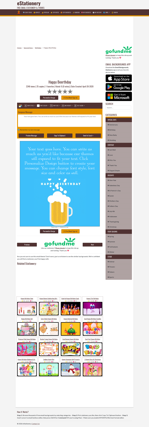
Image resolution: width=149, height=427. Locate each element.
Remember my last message (29, 130)
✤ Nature (111, 272)
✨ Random (76, 12)
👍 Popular (45, 12)
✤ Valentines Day (114, 185)
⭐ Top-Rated (55, 12)
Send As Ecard (87, 135)
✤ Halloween (112, 216)
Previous (27, 244)
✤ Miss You (112, 160)
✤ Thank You (112, 165)
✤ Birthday (111, 130)
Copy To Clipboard (59, 135)
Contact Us (36, 424)
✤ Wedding (112, 140)
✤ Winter (111, 252)
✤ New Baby (112, 135)
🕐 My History (97, 12)
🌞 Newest (37, 12)
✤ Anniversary (113, 125)
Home (19, 48)
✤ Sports (111, 277)
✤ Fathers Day (113, 206)
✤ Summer (111, 242)
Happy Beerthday (50, 48)
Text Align (78, 105)
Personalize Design (49, 97)
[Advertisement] (94, 4)
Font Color (42, 105)
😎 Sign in (115, 12)
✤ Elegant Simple (114, 170)
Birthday (38, 48)
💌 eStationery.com (63, 227)
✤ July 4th (111, 211)
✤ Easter (111, 196)
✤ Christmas (112, 227)
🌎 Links (106, 12)
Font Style (29, 105)
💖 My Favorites (86, 12)
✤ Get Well (112, 150)
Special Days (28, 48)
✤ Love (110, 155)
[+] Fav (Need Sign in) (70, 97)
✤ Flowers (111, 267)
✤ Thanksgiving (113, 222)
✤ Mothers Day (113, 201)
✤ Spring (111, 236)
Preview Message (31, 135)
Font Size (54, 105)
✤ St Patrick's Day (114, 191)
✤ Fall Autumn (113, 247)
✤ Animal (111, 262)
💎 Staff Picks (27, 12)
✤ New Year (112, 180)
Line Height (66, 105)
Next (92, 244)
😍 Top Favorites (66, 12)
